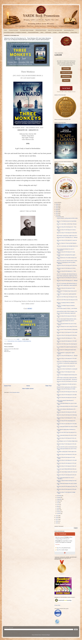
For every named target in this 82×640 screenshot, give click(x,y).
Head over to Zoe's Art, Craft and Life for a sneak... (67, 260)
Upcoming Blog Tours (69, 30)
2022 (57, 211)
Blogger (48, 634)
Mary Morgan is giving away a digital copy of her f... (67, 235)
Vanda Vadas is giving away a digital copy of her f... (67, 275)
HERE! (29, 308)
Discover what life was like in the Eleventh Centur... (67, 446)
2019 (57, 515)
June (58, 504)
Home (5, 30)
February (59, 511)
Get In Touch (66, 88)
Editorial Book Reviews (41, 30)
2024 (57, 207)
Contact (55, 32)
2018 (57, 517)
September (59, 499)
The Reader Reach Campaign (26, 30)
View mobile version (28, 388)
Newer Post (7, 385)
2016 (57, 521)
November (59, 495)
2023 (57, 209)
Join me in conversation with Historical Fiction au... (67, 274)
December (59, 216)
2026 (57, 204)
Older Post (48, 385)
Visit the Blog (66, 68)
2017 (57, 519)
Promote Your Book (13, 30)
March (58, 509)
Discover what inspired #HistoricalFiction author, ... (67, 318)
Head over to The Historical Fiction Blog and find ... (67, 361)
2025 (57, 206)
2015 (57, 522)
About (41, 32)
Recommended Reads (33, 32)
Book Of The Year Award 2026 (55, 30)
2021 (57, 213)
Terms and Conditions (64, 32)
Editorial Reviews (66, 76)
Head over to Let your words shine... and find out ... (67, 379)
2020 (57, 215)
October (59, 497)
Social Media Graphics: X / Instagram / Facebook (15, 32)
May (58, 506)
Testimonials (48, 32)
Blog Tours (66, 80)
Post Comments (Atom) (14, 392)
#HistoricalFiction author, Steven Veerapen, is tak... (67, 311)
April (58, 508)
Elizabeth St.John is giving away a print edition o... (67, 387)
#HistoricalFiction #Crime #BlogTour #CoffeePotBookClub (19, 341)
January (59, 513)
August (58, 500)
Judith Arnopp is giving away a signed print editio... (67, 377)
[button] (27, 103)
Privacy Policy (74, 32)
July (58, 502)
